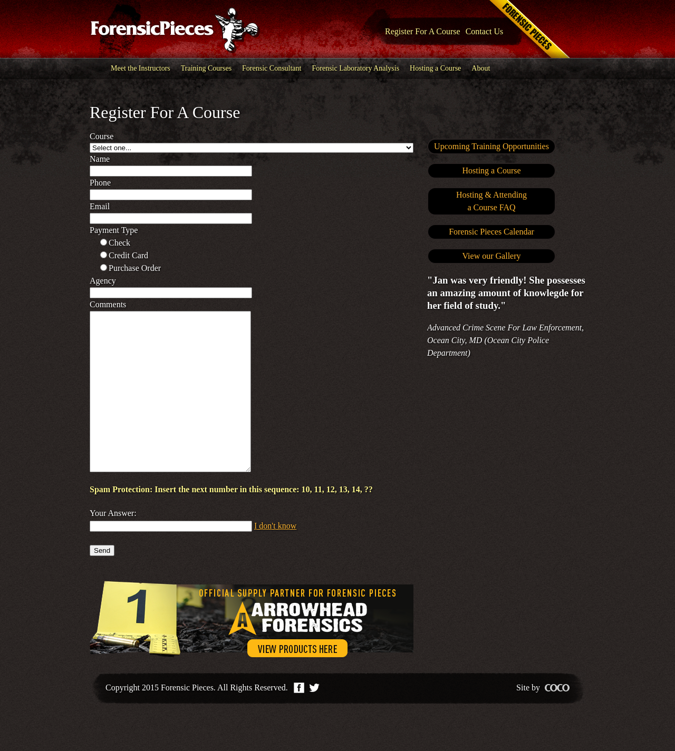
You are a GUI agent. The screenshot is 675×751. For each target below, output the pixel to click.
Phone (100, 182)
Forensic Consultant (271, 68)
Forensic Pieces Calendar (491, 231)
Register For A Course (422, 31)
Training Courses (206, 68)
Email (100, 206)
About (480, 68)
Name (100, 158)
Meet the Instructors (140, 68)
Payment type (114, 230)
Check (119, 242)
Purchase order (135, 268)
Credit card (128, 255)
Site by (543, 719)
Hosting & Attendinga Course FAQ (491, 201)
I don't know (275, 557)
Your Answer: (113, 544)
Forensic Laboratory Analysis (355, 68)
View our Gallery (491, 255)
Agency (103, 280)
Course (101, 136)
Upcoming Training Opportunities (491, 146)
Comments (108, 304)
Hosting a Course (435, 68)
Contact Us (485, 31)
